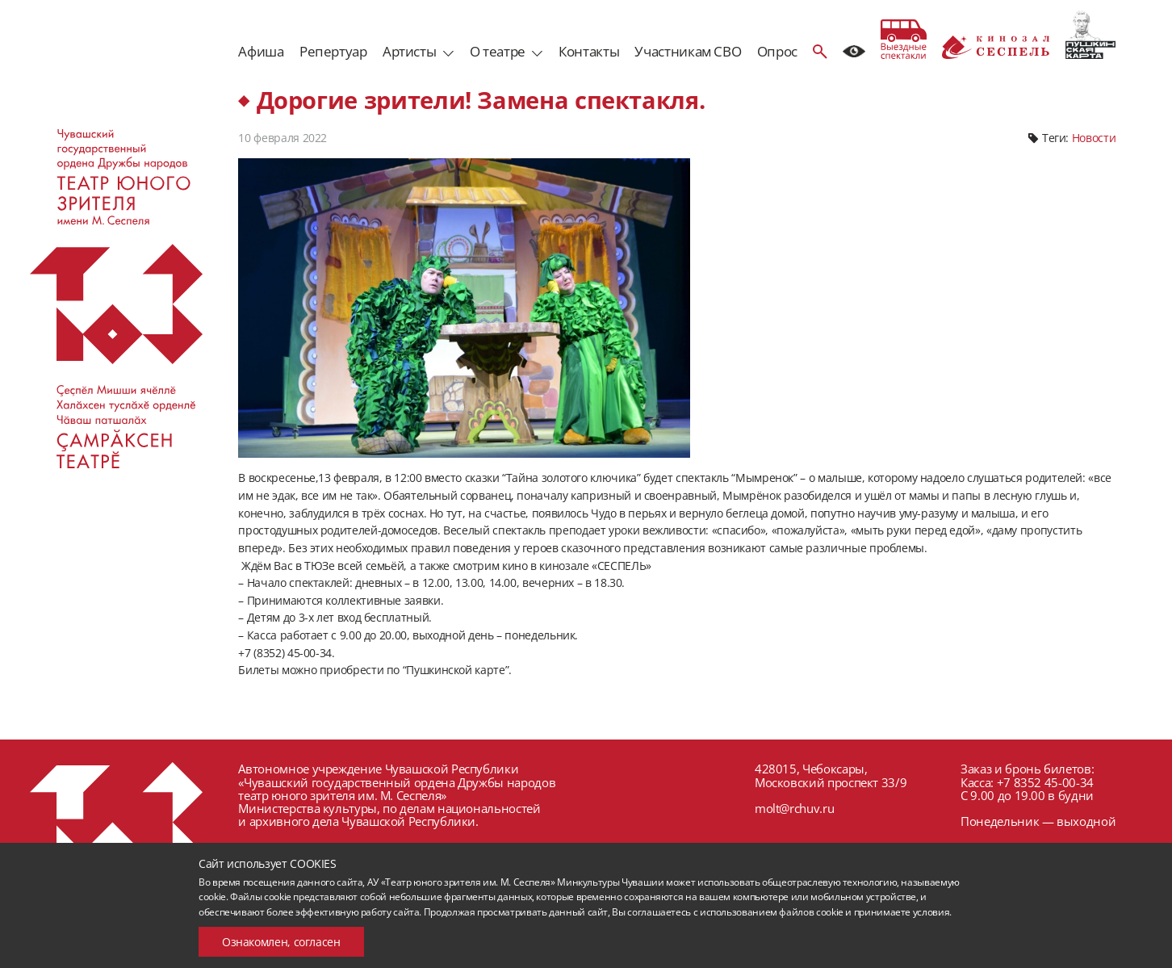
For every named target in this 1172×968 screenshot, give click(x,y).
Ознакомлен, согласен (281, 941)
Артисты (409, 51)
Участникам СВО (687, 51)
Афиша (260, 51)
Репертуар (333, 51)
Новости (1093, 137)
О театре (497, 51)
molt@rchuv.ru (794, 808)
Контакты (589, 51)
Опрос (777, 51)
